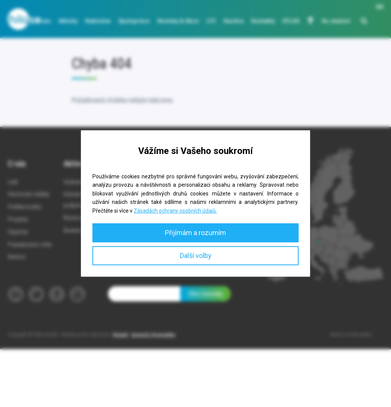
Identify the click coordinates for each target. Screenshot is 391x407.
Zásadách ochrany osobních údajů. (175, 211)
